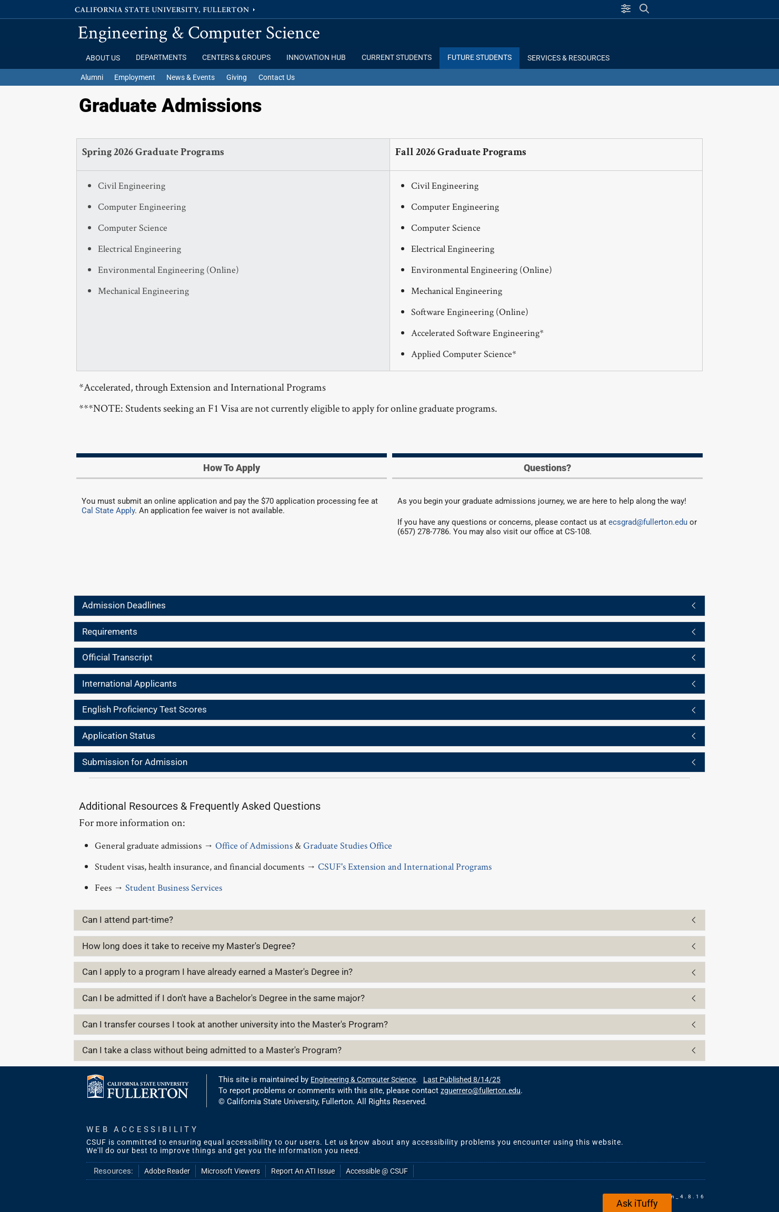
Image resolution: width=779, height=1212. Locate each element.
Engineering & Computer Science (199, 32)
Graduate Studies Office (347, 845)
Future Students (479, 57)
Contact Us (276, 77)
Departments (161, 57)
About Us (103, 58)
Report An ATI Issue (303, 1171)
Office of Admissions (254, 845)
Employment (134, 77)
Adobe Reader (167, 1171)
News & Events (190, 77)
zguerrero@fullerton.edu (481, 1090)
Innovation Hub (316, 57)
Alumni (92, 77)
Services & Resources (568, 58)
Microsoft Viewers (230, 1171)
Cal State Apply (108, 510)
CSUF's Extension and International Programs (405, 866)
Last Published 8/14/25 (462, 1079)
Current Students (397, 57)
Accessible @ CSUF (377, 1171)
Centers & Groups (236, 57)
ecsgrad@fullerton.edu (647, 522)
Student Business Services (173, 887)
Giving (236, 77)
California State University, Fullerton (166, 9)
